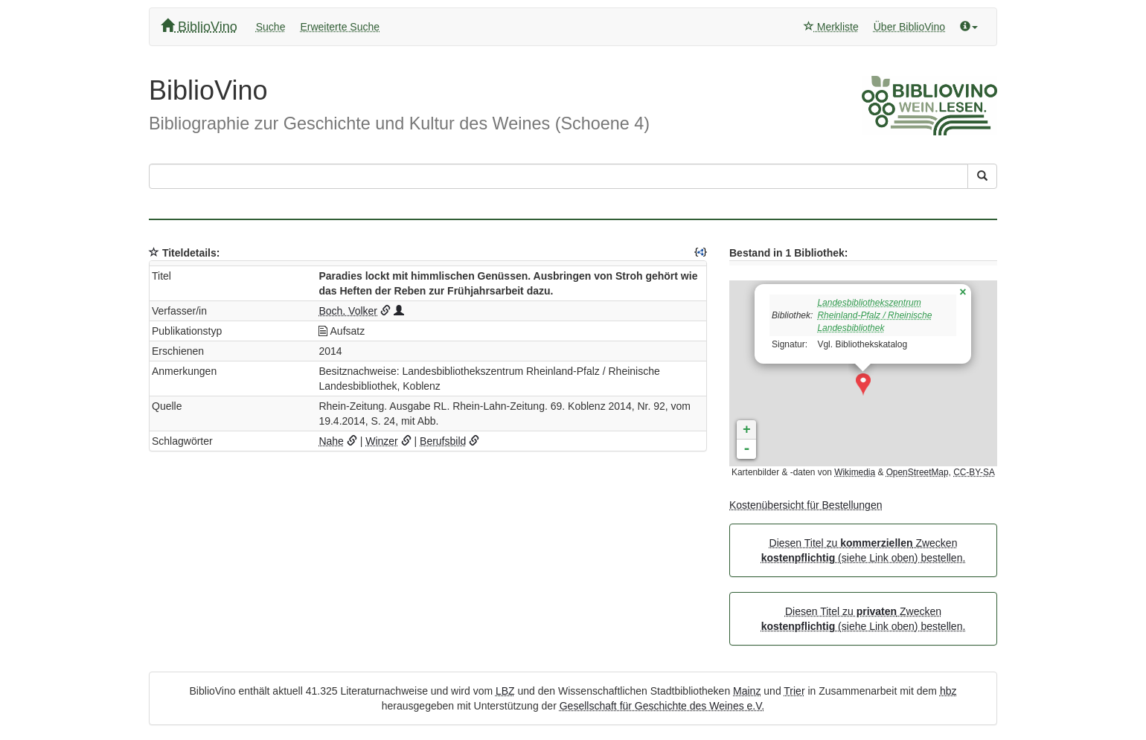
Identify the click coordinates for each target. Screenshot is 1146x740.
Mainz (747, 691)
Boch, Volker (347, 311)
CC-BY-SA (974, 472)
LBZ (505, 691)
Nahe (330, 441)
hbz (948, 691)
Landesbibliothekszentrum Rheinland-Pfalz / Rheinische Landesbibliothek (874, 315)
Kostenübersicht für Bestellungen (805, 505)
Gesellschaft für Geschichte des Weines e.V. (662, 706)
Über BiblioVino (909, 27)
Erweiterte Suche (340, 27)
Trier (794, 691)
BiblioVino (199, 26)
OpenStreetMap (917, 472)
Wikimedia (854, 472)
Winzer (381, 441)
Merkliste (831, 27)
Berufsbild (443, 441)
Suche (271, 27)
